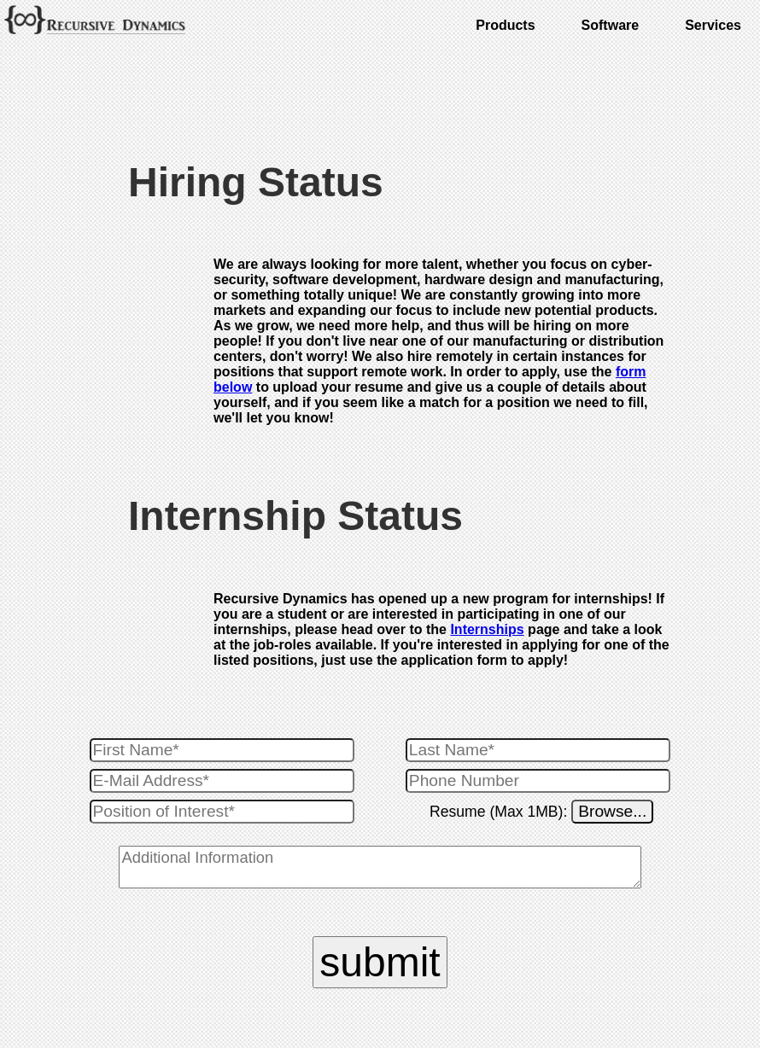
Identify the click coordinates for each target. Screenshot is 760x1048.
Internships (486, 629)
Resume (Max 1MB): (500, 811)
